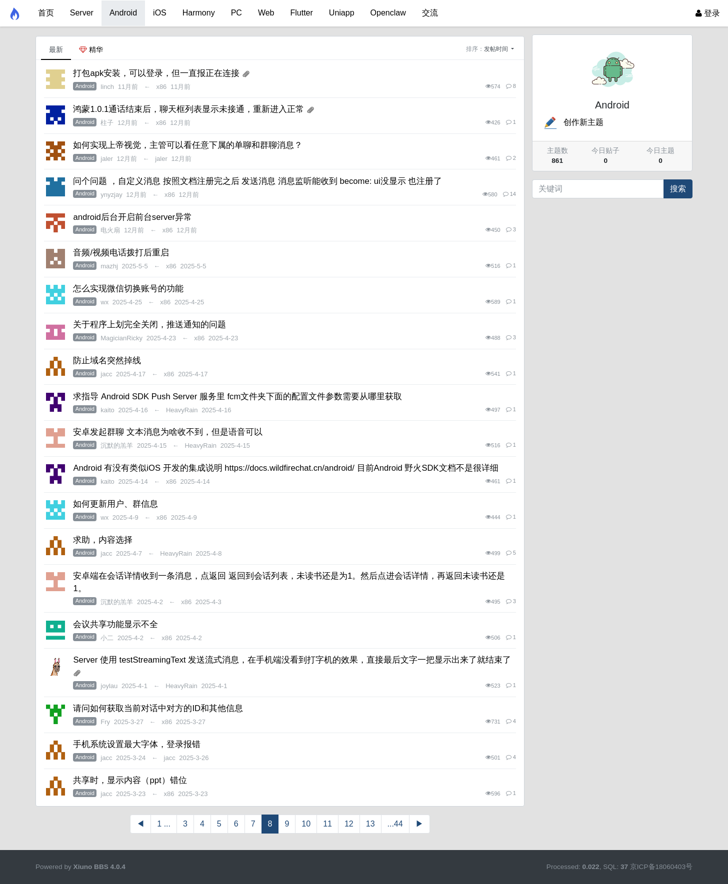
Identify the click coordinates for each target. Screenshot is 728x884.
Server (82, 12)
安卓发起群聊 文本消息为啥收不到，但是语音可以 (167, 432)
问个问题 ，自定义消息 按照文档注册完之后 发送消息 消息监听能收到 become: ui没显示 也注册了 (257, 181)
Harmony (198, 12)
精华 (91, 49)
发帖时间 (497, 48)
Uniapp (341, 12)
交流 (430, 12)
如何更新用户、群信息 (115, 504)
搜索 (678, 188)
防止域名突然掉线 (107, 360)
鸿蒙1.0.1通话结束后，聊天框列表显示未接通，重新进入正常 (188, 109)
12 (349, 824)
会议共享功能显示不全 (115, 624)
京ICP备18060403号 (661, 867)
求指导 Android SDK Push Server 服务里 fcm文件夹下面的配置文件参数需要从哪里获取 (237, 396)
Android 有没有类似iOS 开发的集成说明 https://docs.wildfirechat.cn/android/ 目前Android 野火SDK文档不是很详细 (285, 468)
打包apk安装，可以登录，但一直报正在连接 (156, 73)
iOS (159, 12)
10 (306, 824)
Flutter (301, 12)
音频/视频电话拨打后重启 (121, 252)
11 (327, 824)
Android (123, 12)
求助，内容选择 (102, 540)
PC (236, 12)
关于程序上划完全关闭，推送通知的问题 (149, 324)
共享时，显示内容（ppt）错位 (129, 780)
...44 (395, 824)
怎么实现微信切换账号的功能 (128, 288)
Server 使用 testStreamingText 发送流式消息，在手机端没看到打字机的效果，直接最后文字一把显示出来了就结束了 (292, 660)
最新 (56, 49)
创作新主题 (573, 122)
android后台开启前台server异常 (132, 217)
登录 (708, 13)
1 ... (163, 824)
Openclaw (388, 12)
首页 (46, 12)
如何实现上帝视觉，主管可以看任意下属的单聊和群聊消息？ (187, 145)
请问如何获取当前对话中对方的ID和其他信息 (158, 708)
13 (370, 824)
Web (266, 12)
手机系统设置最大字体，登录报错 (136, 744)
